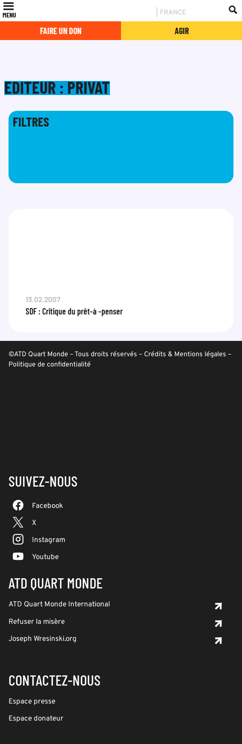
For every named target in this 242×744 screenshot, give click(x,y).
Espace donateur (36, 719)
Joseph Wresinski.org (43, 639)
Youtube (45, 557)
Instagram (48, 540)
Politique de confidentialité (50, 364)
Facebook (47, 506)
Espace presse (32, 702)
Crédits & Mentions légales (185, 354)
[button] (9, 15)
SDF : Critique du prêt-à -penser (74, 311)
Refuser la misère (37, 622)
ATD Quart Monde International (59, 604)
